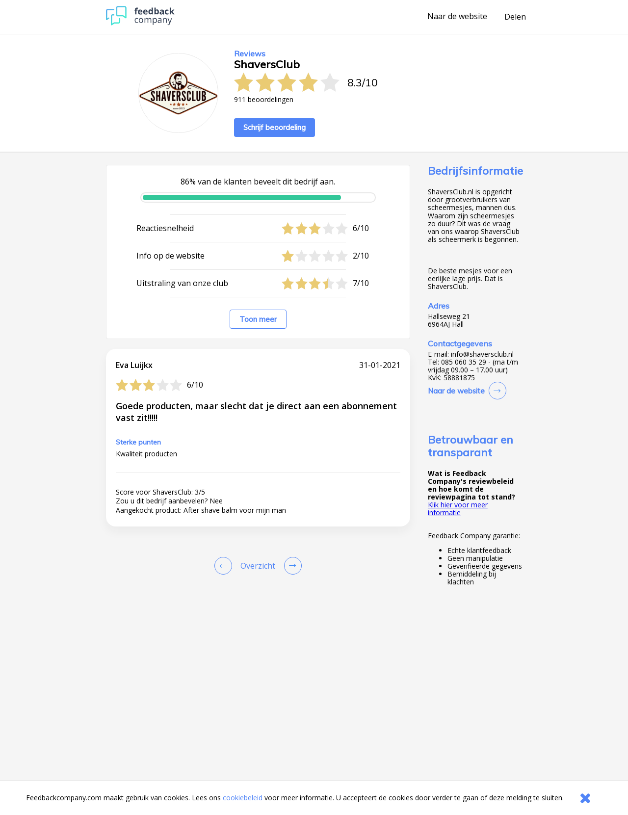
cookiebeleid (242, 797)
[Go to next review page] (291, 566)
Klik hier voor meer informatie (458, 508)
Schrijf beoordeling (274, 127)
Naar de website (457, 17)
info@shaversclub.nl (482, 354)
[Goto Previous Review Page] (225, 566)
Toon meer (258, 319)
